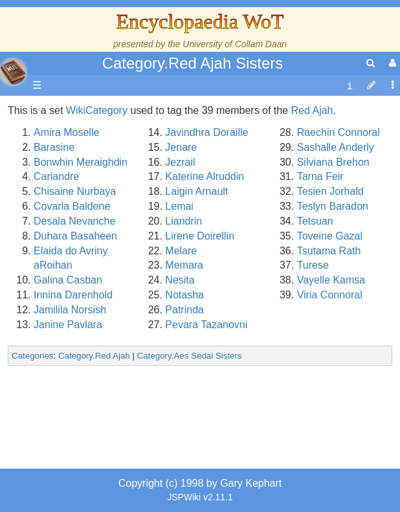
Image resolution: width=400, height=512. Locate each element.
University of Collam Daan (235, 44)
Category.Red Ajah (94, 356)
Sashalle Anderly (335, 147)
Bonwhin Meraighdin (81, 162)
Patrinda (184, 309)
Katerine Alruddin (204, 176)
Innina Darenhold (73, 294)
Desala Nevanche (74, 221)
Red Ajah (312, 110)
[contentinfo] (349, 85)
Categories (32, 356)
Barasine (54, 147)
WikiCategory (97, 110)
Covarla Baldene (72, 206)
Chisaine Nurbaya (75, 191)
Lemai (179, 206)
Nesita (179, 279)
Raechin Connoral (338, 132)
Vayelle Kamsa (331, 279)
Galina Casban (68, 279)
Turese (313, 265)
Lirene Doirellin (199, 235)
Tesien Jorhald (330, 191)
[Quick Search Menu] (370, 63)
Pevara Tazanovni (206, 324)
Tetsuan (315, 221)
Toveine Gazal (329, 235)
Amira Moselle (66, 132)
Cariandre (56, 176)
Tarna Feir (320, 176)
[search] (370, 63)
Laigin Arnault (196, 191)
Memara (184, 265)
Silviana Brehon (333, 162)
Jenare (181, 147)
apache (13, 72)
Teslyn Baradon (332, 206)
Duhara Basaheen (75, 235)
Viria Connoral (329, 294)
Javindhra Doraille (206, 132)
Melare (181, 250)
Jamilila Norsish (70, 309)
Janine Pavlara (68, 324)
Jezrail (180, 162)
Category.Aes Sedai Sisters (189, 356)
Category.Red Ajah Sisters (192, 63)
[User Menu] (391, 63)
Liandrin (183, 221)
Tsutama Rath (329, 250)
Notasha (184, 294)
